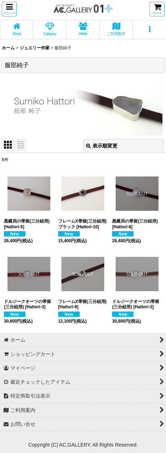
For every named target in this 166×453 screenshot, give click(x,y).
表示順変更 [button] (101, 146)
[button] (9, 9)
